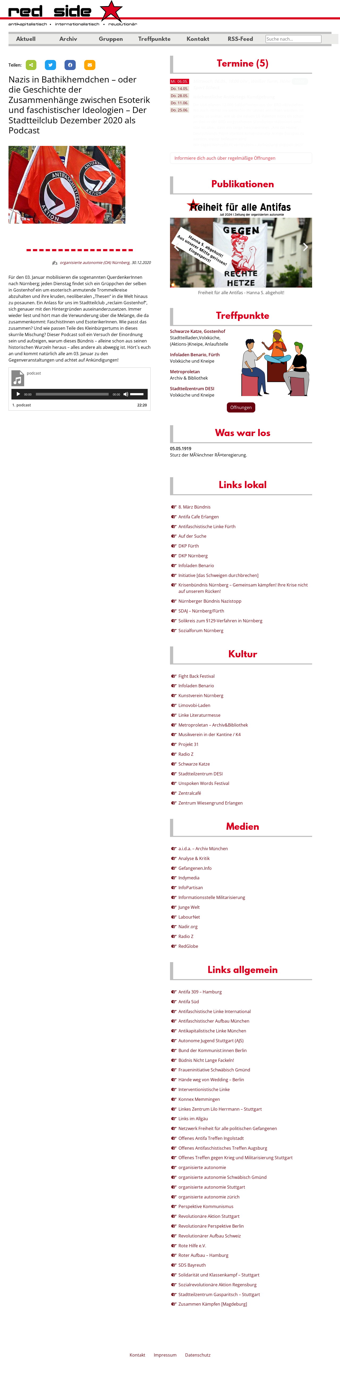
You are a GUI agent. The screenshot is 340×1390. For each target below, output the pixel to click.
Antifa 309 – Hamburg (200, 992)
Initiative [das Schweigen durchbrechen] (218, 575)
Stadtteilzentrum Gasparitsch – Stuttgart (219, 1294)
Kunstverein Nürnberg (200, 695)
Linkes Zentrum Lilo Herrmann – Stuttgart (220, 1109)
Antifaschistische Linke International (214, 1011)
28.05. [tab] (179, 95)
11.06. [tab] (179, 102)
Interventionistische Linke (204, 1089)
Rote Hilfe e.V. (192, 1246)
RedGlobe (188, 946)
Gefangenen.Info (195, 868)
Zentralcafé (189, 793)
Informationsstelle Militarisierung (211, 897)
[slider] (72, 394)
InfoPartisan (190, 888)
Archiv (68, 39)
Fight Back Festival (196, 676)
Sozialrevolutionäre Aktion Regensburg (217, 1285)
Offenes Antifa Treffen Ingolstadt (211, 1138)
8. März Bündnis (194, 507)
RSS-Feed (240, 39)
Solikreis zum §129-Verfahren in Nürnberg (220, 621)
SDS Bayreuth (192, 1265)
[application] (79, 394)
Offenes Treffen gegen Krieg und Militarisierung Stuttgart (235, 1158)
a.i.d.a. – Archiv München (203, 849)
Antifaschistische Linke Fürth (207, 526)
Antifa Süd (188, 1002)
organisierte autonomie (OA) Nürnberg (94, 262)
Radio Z (185, 754)
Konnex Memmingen (199, 1099)
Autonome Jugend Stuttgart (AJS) (211, 1041)
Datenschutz (198, 1355)
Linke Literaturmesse (199, 715)
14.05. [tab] (179, 88)
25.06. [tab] (179, 109)
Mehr (300, 81)
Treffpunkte (154, 39)
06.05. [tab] (179, 81)
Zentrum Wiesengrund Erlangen (210, 803)
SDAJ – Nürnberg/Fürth (201, 611)
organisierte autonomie (202, 1167)
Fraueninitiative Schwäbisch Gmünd (214, 1070)
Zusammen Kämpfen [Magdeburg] (212, 1304)
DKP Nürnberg (193, 556)
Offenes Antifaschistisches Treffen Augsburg (222, 1148)
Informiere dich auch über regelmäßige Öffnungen (225, 158)
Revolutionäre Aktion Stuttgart (209, 1216)
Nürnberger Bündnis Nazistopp (209, 601)
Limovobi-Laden (194, 705)
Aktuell (26, 39)
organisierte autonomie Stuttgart (211, 1187)
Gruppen (111, 39)
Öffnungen (241, 407)
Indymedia (188, 878)
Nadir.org (188, 926)
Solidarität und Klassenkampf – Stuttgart (219, 1275)
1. (21, 404)
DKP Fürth (188, 546)
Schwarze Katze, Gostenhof (197, 331)
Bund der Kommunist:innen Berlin (212, 1050)
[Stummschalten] (126, 394)
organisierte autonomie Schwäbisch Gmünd (222, 1177)
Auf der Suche (192, 536)
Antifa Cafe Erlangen (198, 517)
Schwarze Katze (194, 764)
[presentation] (176, 247)
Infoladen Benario (196, 565)
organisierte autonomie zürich (209, 1197)
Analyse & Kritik (194, 858)
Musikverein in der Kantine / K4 (209, 734)
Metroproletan (185, 372)
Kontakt (198, 39)
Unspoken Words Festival (203, 783)
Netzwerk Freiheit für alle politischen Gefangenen (227, 1128)
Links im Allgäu (193, 1119)
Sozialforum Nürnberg (200, 630)
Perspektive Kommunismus (205, 1206)
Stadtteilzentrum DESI (192, 389)
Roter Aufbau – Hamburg (203, 1255)
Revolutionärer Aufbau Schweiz (209, 1236)
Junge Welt (189, 907)
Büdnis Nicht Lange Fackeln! (206, 1060)
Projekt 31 (188, 744)
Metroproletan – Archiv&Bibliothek (213, 725)
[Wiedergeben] (18, 394)
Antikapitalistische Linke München (212, 1031)
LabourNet (189, 917)
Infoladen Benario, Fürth (195, 355)
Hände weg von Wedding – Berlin (211, 1080)
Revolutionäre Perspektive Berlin (211, 1226)
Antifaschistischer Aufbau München (213, 1021)
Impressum (165, 1355)
